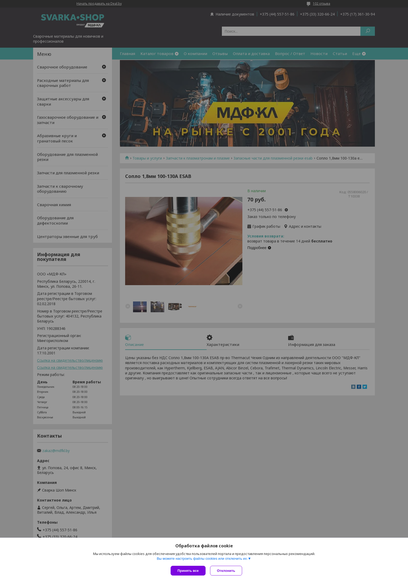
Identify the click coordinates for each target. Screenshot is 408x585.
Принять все (188, 571)
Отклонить (227, 571)
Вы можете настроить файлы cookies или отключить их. (202, 559)
